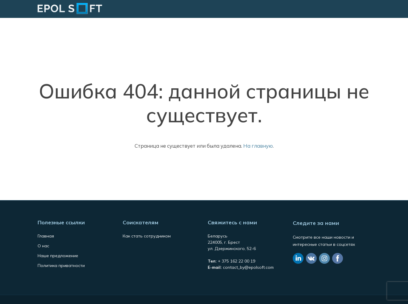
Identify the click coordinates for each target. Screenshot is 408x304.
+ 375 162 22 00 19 (236, 261)
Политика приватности (61, 265)
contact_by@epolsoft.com (248, 267)
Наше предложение (58, 255)
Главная (46, 236)
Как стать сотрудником (147, 236)
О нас (43, 246)
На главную (258, 146)
